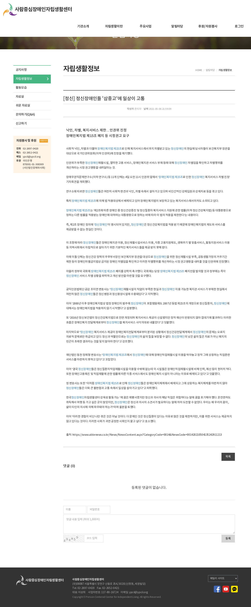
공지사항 (21, 70)
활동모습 (21, 87)
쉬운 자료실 (23, 105)
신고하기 (21, 123)
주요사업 (145, 26)
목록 (228, 456)
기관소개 (83, 26)
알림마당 (177, 26)
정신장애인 (177, 148)
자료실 (20, 96)
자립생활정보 (24, 79)
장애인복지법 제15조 (109, 148)
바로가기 (43, 141)
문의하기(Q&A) (25, 114)
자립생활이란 (114, 26)
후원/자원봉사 (207, 26)
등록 (228, 538)
